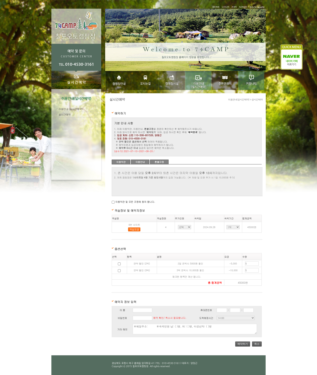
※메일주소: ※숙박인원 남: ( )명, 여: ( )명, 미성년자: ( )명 (195, 329)
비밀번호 (122, 318)
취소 (257, 343)
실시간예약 (65, 114)
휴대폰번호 (206, 310)
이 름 (122, 310)
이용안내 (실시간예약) (70, 109)
